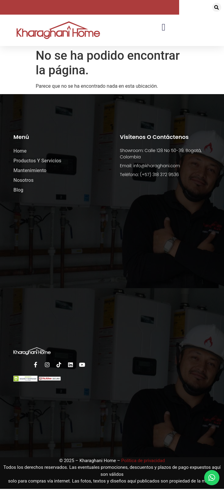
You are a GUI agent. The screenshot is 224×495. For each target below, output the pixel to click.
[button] (216, 7)
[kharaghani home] (112, 270)
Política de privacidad (143, 460)
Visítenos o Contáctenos (154, 137)
